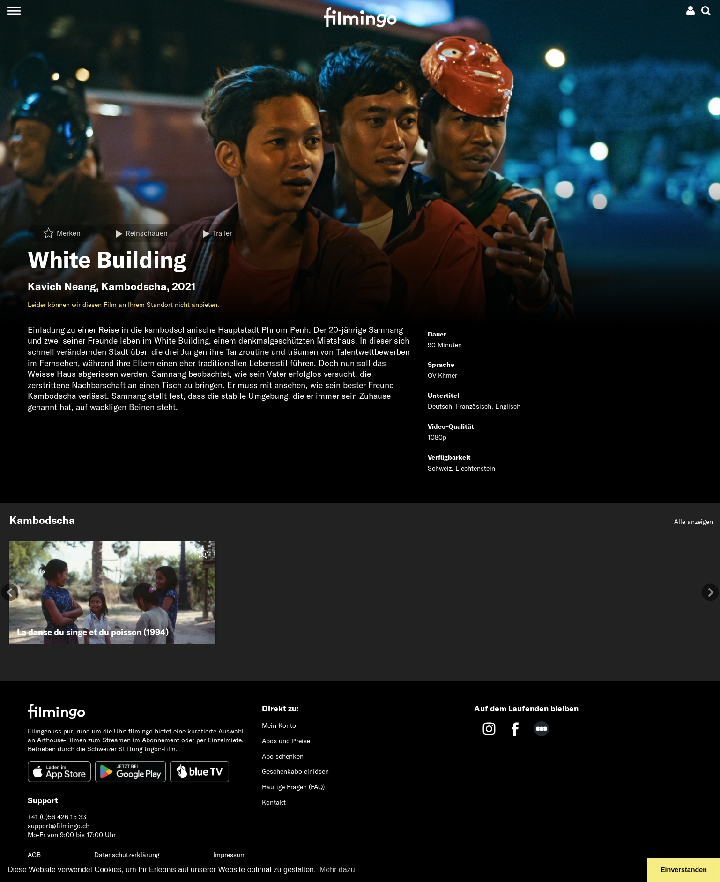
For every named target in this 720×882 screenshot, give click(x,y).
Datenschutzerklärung (126, 855)
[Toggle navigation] (14, 10)
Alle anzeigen (693, 521)
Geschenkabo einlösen (295, 771)
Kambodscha (134, 286)
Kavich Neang (62, 286)
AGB (34, 855)
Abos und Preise (286, 741)
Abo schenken (283, 756)
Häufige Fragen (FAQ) (293, 787)
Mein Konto (279, 725)
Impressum (229, 855)
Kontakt (274, 802)
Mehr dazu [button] (337, 870)
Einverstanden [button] (684, 870)
